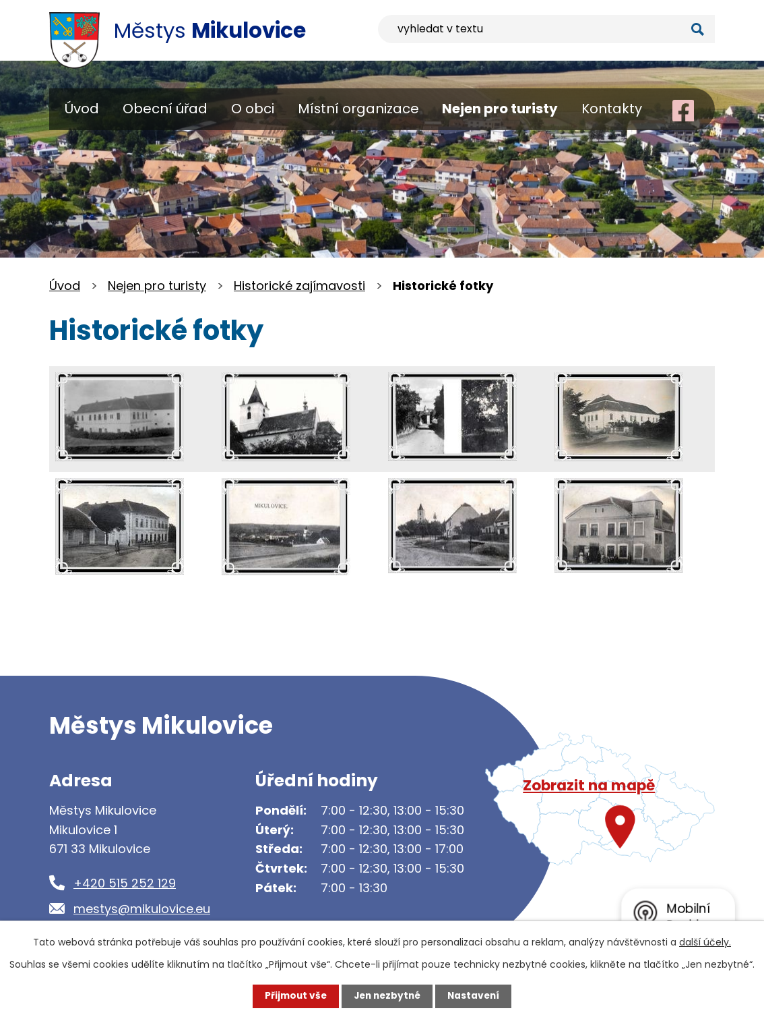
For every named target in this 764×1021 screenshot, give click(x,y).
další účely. (705, 942)
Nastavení (476, 996)
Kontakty (611, 108)
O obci (252, 108)
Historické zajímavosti (299, 285)
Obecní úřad (165, 108)
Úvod (82, 108)
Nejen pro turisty (500, 108)
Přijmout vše (293, 996)
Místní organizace (358, 108)
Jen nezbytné (387, 996)
